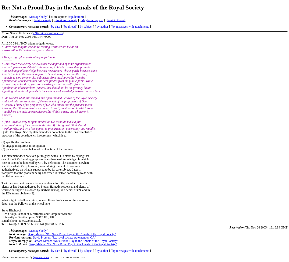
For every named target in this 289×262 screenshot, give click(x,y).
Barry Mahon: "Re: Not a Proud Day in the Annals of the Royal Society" (72, 234)
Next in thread (116, 20)
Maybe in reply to (92, 20)
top (71, 16)
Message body (38, 16)
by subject (86, 26)
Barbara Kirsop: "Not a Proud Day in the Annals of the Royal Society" (75, 241)
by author (102, 26)
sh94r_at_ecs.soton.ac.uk (48, 33)
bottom (78, 16)
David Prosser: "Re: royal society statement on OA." (65, 237)
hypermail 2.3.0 (41, 257)
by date (55, 26)
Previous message (66, 20)
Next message (42, 20)
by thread (70, 26)
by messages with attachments (130, 26)
